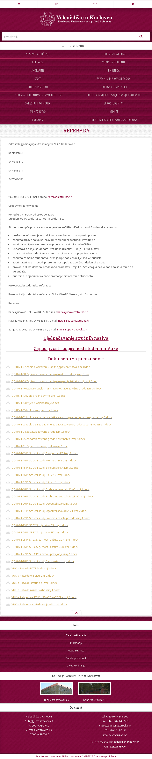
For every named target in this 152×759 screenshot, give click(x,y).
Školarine (37, 70)
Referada (38, 62)
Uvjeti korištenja (76, 665)
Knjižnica (114, 70)
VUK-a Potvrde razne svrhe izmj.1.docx (36, 590)
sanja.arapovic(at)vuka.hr (72, 329)
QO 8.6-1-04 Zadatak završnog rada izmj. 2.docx (41, 431)
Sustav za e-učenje (38, 54)
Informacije (76, 643)
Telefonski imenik (76, 635)
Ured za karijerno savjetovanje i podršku (114, 95)
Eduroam (38, 120)
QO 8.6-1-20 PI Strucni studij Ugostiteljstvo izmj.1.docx (44, 503)
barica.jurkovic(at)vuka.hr (72, 312)
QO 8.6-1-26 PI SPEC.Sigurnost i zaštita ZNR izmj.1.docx (45, 547)
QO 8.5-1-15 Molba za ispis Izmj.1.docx (35, 410)
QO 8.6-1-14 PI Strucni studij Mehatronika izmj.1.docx (44, 460)
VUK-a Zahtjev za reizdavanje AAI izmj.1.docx (39, 604)
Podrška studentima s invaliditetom (38, 95)
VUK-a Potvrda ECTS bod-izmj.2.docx (34, 568)
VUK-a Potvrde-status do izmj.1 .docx (34, 583)
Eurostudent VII (114, 103)
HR (56, 4)
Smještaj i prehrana (38, 103)
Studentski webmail (114, 54)
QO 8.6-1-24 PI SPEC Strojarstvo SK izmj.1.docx (40, 532)
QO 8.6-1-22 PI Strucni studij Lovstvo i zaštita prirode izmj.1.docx (51, 518)
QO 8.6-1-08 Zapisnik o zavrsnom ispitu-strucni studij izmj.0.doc (50, 374)
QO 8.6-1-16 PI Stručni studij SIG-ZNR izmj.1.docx (41, 475)
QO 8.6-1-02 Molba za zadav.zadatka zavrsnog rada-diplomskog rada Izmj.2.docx (62, 417)
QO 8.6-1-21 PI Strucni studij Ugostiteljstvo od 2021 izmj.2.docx (49, 511)
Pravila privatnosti (76, 658)
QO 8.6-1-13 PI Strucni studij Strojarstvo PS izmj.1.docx (45, 453)
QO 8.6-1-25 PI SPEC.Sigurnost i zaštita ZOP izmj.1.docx (45, 539)
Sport (38, 79)
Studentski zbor (38, 87)
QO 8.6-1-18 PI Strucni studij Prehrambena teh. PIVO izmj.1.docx (50, 489)
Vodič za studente (114, 62)
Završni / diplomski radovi (114, 79)
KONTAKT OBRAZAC (115, 735)
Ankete (114, 112)
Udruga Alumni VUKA (114, 87)
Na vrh (76, 613)
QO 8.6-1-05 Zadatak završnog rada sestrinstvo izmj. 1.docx (48, 439)
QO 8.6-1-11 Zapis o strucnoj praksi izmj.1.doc (39, 446)
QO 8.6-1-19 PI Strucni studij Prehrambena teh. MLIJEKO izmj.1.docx (52, 496)
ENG (95, 4)
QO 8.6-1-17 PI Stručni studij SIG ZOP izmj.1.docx (41, 482)
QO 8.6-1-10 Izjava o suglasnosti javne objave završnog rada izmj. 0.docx (56, 388)
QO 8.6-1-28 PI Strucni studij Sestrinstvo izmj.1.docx (43, 561)
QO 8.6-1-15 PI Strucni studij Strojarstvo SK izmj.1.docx (45, 467)
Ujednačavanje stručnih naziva (75, 338)
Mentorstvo (38, 112)
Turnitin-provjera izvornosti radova (114, 120)
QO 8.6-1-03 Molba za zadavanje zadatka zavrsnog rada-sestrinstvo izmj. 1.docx (61, 424)
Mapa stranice (76, 650)
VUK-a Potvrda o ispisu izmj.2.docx (33, 575)
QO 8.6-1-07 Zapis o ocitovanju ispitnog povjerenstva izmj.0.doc (51, 367)
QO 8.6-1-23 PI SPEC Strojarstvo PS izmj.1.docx (40, 525)
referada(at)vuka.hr (60, 197)
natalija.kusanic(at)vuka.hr (74, 320)
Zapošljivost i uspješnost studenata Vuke (76, 348)
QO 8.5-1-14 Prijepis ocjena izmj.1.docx (35, 403)
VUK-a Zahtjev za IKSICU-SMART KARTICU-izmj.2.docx (44, 597)
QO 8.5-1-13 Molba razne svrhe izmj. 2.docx (38, 395)
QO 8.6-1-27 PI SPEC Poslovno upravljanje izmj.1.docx (44, 554)
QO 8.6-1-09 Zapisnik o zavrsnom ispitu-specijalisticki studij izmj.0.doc (54, 381)
